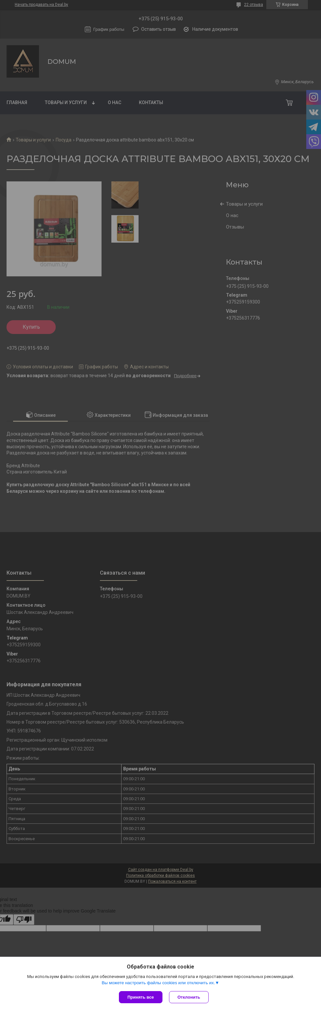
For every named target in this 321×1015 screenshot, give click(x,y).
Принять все (140, 997)
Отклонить (189, 997)
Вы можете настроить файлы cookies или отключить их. (158, 982)
